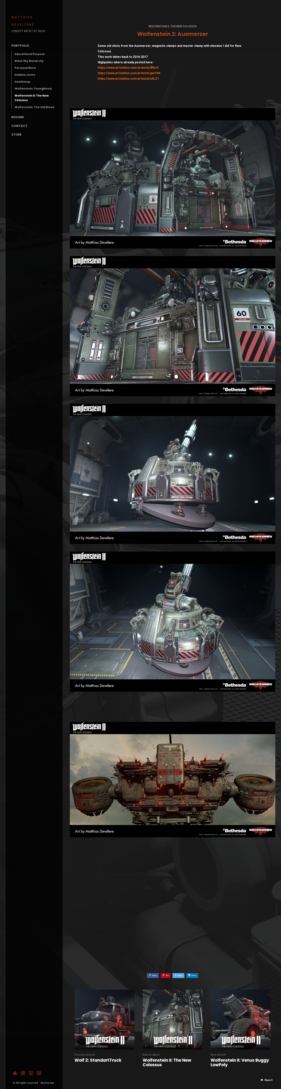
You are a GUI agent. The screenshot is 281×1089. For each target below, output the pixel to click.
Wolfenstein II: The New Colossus (173, 26)
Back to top (47, 1082)
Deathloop (22, 82)
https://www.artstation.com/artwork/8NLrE (128, 67)
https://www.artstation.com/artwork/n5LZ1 (128, 78)
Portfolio (20, 45)
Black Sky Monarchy (29, 61)
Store (16, 134)
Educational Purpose (30, 54)
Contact (19, 126)
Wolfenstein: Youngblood (33, 88)
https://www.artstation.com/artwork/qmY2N (129, 73)
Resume (17, 117)
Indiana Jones (25, 75)
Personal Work (25, 68)
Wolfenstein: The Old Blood (34, 107)
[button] (266, 1080)
